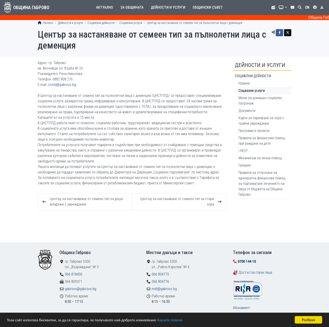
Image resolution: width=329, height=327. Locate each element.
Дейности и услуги (168, 7)
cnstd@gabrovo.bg (62, 84)
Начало (45, 23)
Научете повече (169, 320)
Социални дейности (101, 23)
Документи (247, 110)
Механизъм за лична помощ (260, 158)
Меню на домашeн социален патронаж (260, 101)
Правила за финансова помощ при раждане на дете (262, 141)
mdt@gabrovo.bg (164, 289)
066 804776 (160, 281)
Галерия (245, 165)
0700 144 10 (247, 261)
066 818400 (73, 274)
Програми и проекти (254, 131)
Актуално (104, 7)
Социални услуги (130, 23)
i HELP (243, 151)
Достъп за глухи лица (255, 272)
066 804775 (160, 274)
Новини (244, 83)
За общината (131, 7)
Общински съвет (208, 7)
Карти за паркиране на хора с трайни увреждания (261, 121)
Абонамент (241, 308)
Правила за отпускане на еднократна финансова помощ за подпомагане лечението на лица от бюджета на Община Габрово (262, 183)
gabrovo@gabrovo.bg (80, 289)
